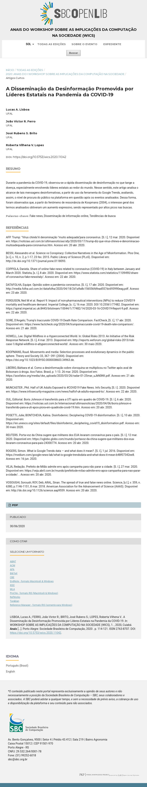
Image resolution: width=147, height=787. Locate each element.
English (10, 671)
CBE (12, 577)
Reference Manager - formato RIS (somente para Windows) (41, 605)
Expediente (112, 44)
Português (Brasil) (17, 665)
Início (10, 70)
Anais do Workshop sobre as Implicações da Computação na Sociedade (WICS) (73, 32)
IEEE (12, 585)
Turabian (14, 601)
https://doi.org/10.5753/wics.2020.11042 (39, 157)
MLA (12, 589)
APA (12, 569)
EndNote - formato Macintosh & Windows (32, 581)
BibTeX (13, 573)
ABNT (13, 561)
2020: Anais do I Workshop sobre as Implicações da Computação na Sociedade (65, 74)
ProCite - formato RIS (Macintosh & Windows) (34, 593)
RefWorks (15, 597)
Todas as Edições (51, 44)
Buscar (73, 52)
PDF (14, 505)
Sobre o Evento (84, 44)
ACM (12, 565)
